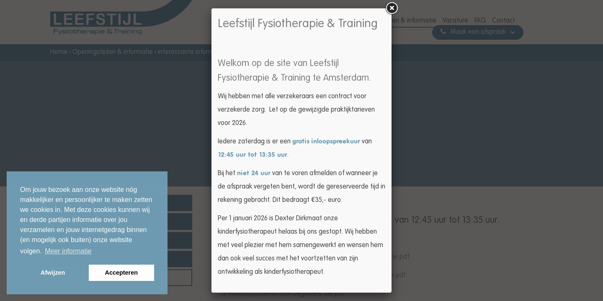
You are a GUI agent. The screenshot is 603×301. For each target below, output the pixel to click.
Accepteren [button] (121, 272)
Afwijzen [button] (53, 272)
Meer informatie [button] (68, 251)
